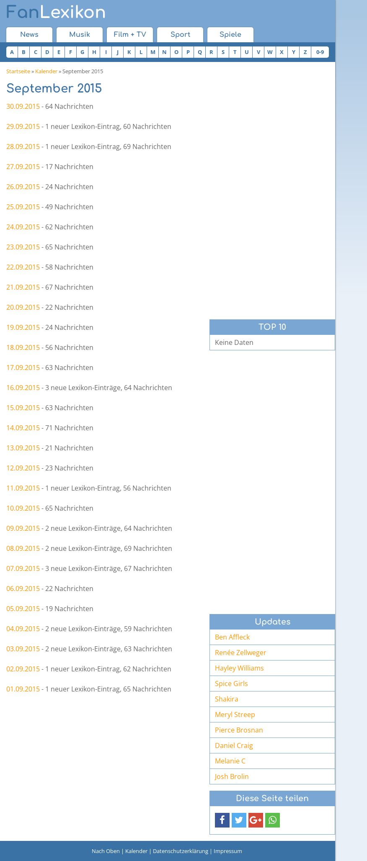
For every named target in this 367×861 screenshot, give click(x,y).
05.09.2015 (23, 608)
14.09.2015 (23, 427)
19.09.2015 (23, 327)
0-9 (320, 52)
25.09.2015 (23, 206)
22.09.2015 (23, 267)
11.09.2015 (23, 488)
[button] (222, 820)
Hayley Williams (239, 668)
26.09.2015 (23, 186)
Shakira (226, 699)
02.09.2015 (23, 668)
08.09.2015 (23, 548)
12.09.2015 (23, 468)
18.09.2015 (23, 347)
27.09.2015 (23, 166)
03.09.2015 (23, 648)
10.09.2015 (23, 508)
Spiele (230, 35)
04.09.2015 (23, 628)
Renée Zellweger (240, 652)
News (29, 35)
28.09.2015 (23, 146)
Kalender (46, 71)
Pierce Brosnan (239, 730)
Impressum (228, 851)
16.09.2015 (23, 387)
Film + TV (130, 35)
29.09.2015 (23, 126)
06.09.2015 (23, 588)
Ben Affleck (232, 637)
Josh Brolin (232, 776)
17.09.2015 (23, 367)
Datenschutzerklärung (180, 851)
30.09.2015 (23, 106)
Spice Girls (231, 683)
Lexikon (56, 12)
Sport (180, 35)
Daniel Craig (234, 745)
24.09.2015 (23, 226)
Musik (79, 35)
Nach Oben (106, 851)
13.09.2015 (23, 447)
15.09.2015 (23, 407)
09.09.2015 (23, 528)
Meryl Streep (235, 714)
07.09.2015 (23, 568)
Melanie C (230, 761)
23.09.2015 (23, 247)
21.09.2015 (23, 287)
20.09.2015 (23, 307)
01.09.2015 (23, 689)
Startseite (18, 71)
